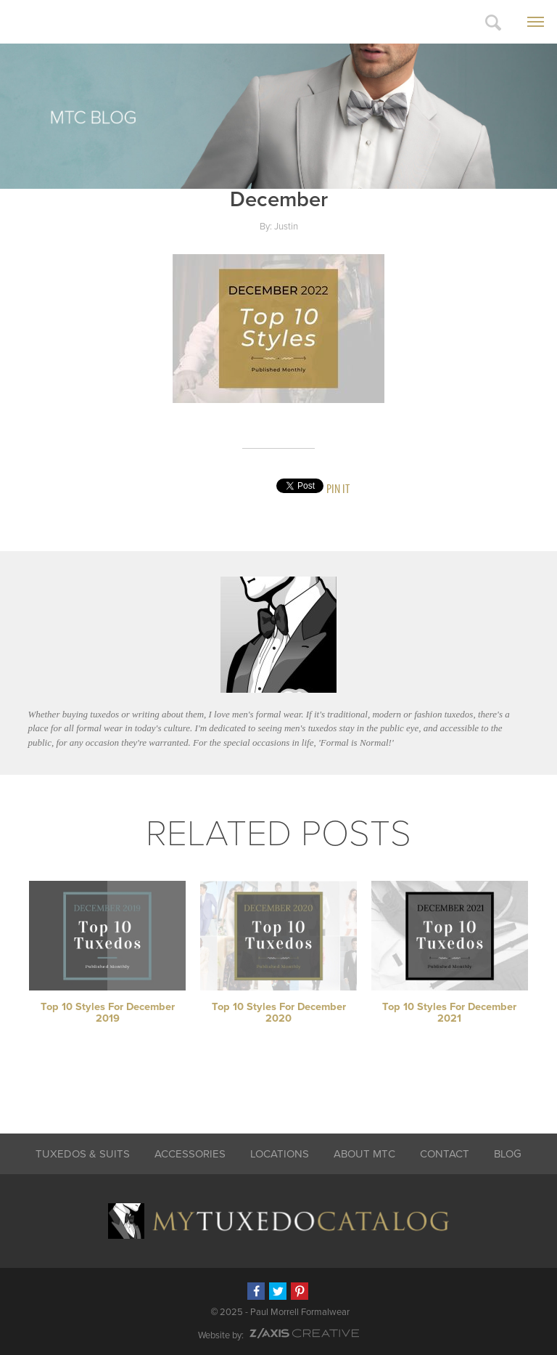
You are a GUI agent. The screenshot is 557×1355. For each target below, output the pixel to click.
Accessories (190, 1153)
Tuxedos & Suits (83, 1153)
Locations (279, 1153)
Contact (444, 1153)
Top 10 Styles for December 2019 (108, 1013)
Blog (507, 1153)
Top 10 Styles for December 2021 (449, 1013)
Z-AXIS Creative (304, 1333)
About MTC (364, 1153)
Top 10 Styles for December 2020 (279, 1013)
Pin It (338, 488)
